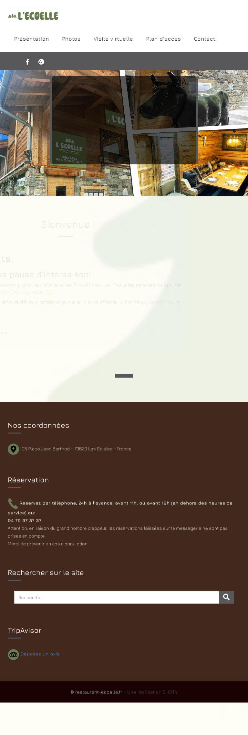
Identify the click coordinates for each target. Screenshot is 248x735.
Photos (71, 39)
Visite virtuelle (113, 39)
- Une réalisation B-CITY (151, 694)
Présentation (31, 39)
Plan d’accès (163, 39)
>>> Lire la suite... (124, 151)
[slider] (124, 133)
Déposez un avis (40, 655)
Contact (204, 39)
